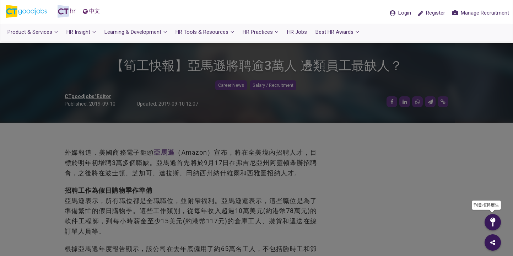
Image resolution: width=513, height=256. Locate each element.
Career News (231, 85)
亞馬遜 (164, 152)
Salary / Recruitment (273, 85)
